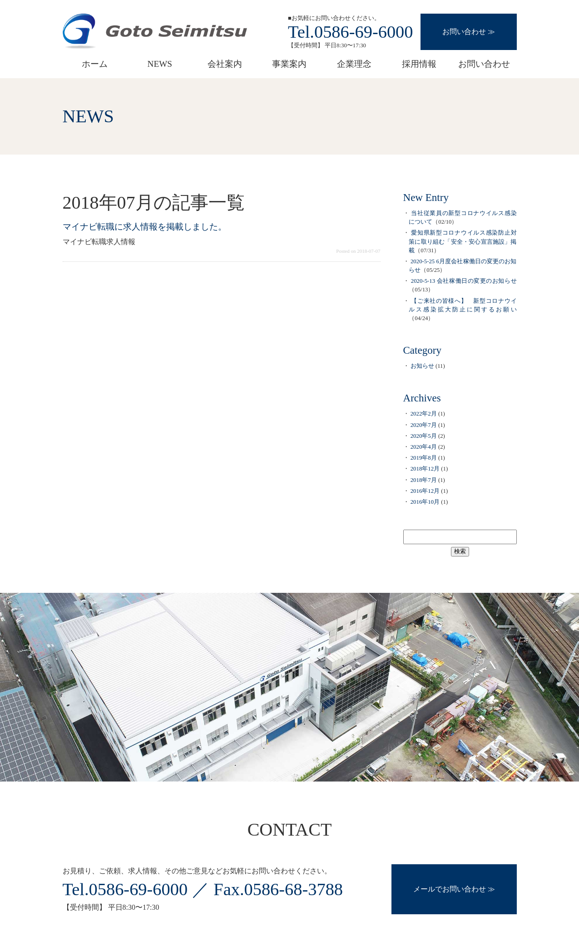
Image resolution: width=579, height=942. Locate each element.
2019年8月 (424, 458)
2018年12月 (425, 469)
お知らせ (422, 366)
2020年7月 (424, 425)
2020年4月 (424, 447)
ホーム (95, 64)
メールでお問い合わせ (449, 889)
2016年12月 (425, 491)
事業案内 (289, 64)
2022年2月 (424, 414)
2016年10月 (425, 502)
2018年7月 (424, 480)
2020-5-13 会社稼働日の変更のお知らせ (464, 281)
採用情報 (419, 64)
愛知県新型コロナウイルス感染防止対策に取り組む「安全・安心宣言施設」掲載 (462, 241)
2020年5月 (424, 436)
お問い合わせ (464, 31)
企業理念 (354, 64)
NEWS (160, 64)
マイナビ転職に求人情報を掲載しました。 (145, 226)
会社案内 (225, 64)
